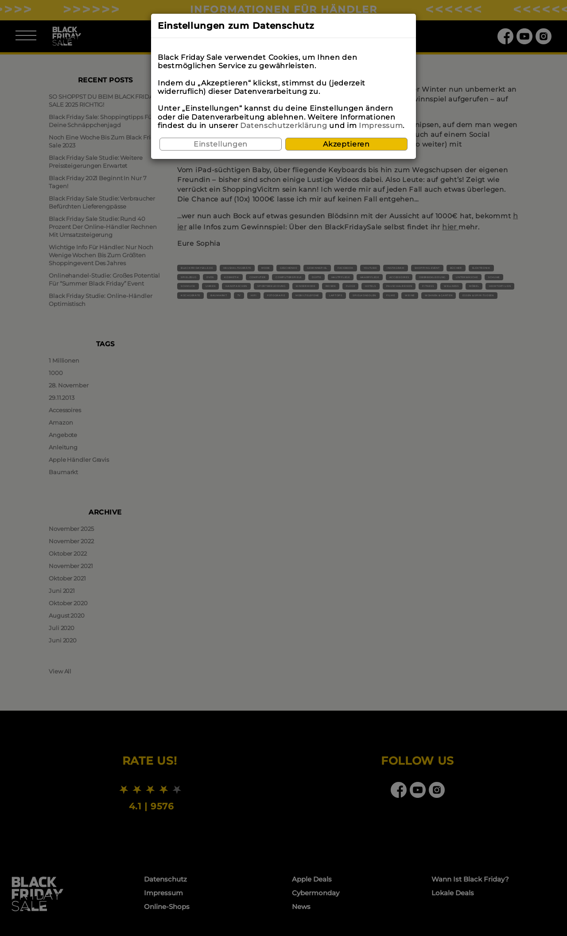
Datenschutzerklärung (283, 125)
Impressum (381, 125)
